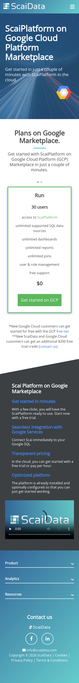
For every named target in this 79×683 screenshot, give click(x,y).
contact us (48, 346)
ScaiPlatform (47, 217)
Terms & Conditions (52, 660)
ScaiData (44, 655)
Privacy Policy (22, 660)
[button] (38, 182)
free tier (62, 331)
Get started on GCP (39, 300)
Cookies (61, 655)
